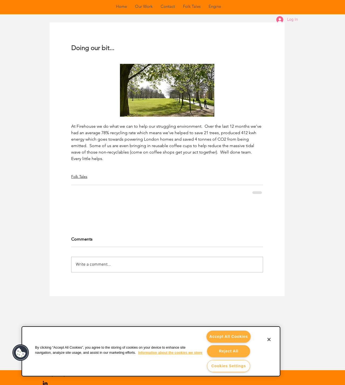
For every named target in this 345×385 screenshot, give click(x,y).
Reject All (228, 351)
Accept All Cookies (228, 336)
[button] (20, 352)
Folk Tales (79, 176)
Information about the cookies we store (170, 353)
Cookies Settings (228, 366)
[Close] (269, 339)
